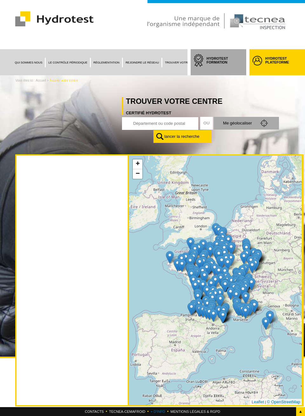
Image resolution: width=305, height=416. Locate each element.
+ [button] (138, 164)
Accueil (41, 80)
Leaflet (258, 401)
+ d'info (158, 411)
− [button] (138, 174)
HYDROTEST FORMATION (223, 66)
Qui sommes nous (28, 62)
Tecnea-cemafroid (127, 411)
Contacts (94, 411)
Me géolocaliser (237, 123)
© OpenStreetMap (283, 401)
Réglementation (106, 62)
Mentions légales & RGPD (195, 411)
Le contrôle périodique (67, 62)
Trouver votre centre (183, 62)
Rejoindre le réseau (142, 62)
